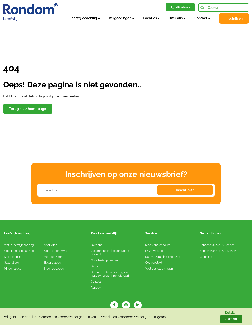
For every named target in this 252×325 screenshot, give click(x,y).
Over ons (177, 18)
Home (7, 31)
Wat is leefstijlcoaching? (19, 245)
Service (151, 234)
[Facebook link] (114, 306)
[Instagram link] (126, 306)
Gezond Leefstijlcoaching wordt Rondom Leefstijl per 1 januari (111, 274)
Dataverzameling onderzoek (163, 257)
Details (216, 319)
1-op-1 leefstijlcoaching (19, 251)
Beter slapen (52, 263)
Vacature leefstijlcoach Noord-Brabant (110, 253)
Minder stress (12, 269)
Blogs (94, 266)
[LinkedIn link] (138, 306)
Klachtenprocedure (157, 245)
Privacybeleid (154, 251)
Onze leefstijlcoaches (104, 260)
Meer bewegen (54, 269)
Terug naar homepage (27, 109)
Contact (202, 18)
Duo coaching (13, 257)
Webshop (206, 257)
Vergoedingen (123, 18)
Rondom (96, 288)
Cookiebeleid (153, 263)
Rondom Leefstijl (104, 234)
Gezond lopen (210, 234)
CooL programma (55, 251)
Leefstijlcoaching (87, 18)
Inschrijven (234, 18)
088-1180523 (182, 7)
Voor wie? (50, 245)
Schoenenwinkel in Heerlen (217, 245)
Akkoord (236, 318)
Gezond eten (12, 263)
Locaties (152, 18)
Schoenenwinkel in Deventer (218, 251)
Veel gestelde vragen (159, 269)
